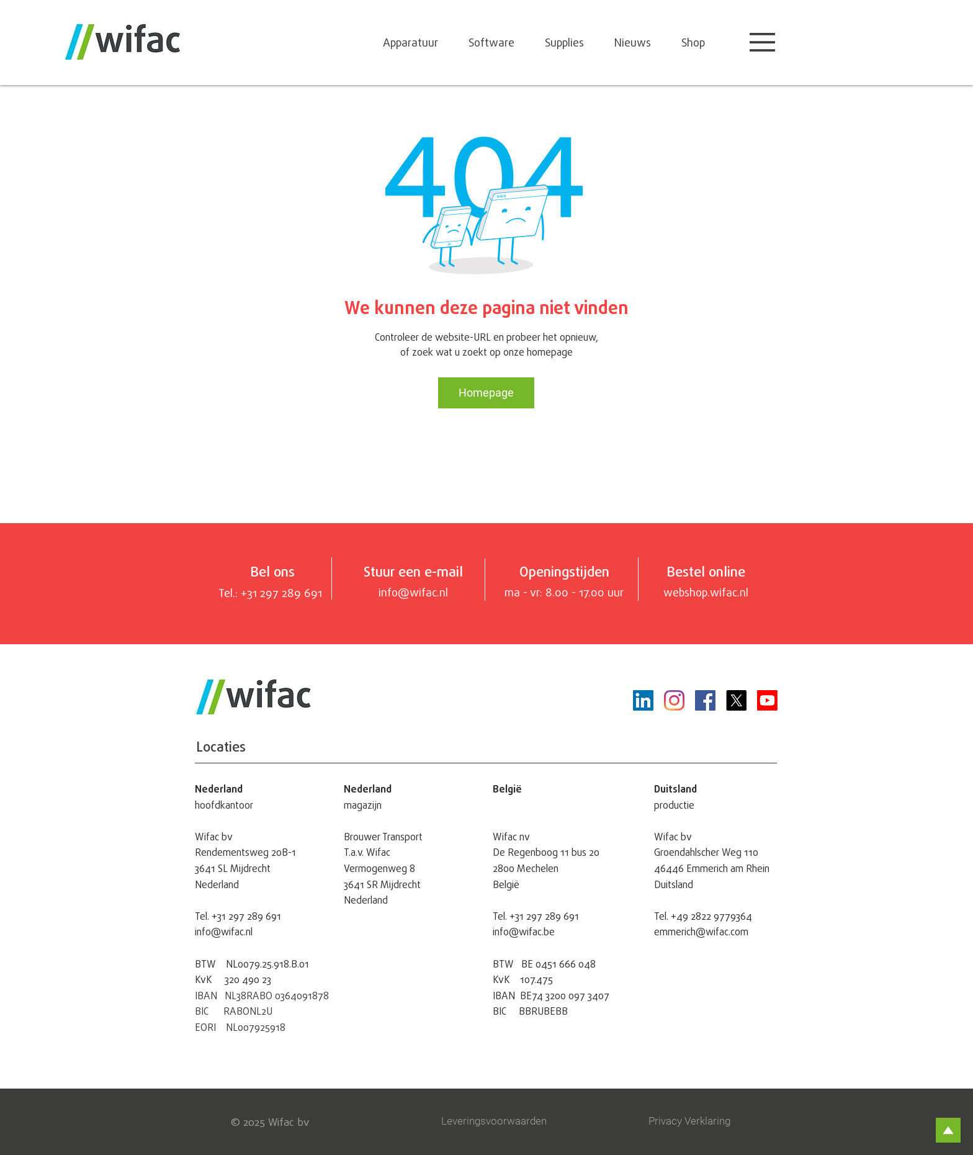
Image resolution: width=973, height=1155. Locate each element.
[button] (762, 42)
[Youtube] (767, 700)
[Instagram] (674, 700)
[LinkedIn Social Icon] (643, 700)
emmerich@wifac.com (701, 931)
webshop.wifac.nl (705, 592)
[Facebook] (705, 700)
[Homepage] (486, 392)
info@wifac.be (524, 931)
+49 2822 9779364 (711, 916)
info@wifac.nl (224, 931)
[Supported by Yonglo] (706, 1105)
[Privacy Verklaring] (699, 1121)
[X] (736, 700)
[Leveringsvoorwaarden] (497, 1121)
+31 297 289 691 (246, 916)
